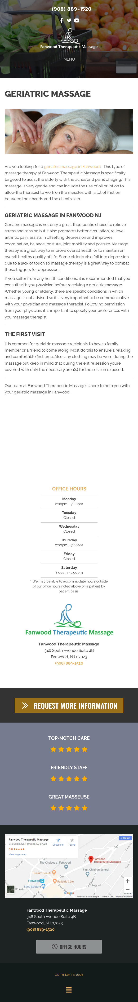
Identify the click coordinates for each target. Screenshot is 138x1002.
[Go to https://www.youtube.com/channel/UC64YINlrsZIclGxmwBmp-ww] (76, 21)
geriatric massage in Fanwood (72, 166)
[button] (69, 705)
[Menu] (69, 990)
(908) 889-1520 (71, 9)
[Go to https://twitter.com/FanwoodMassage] (69, 21)
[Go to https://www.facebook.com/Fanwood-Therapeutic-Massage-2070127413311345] (61, 21)
